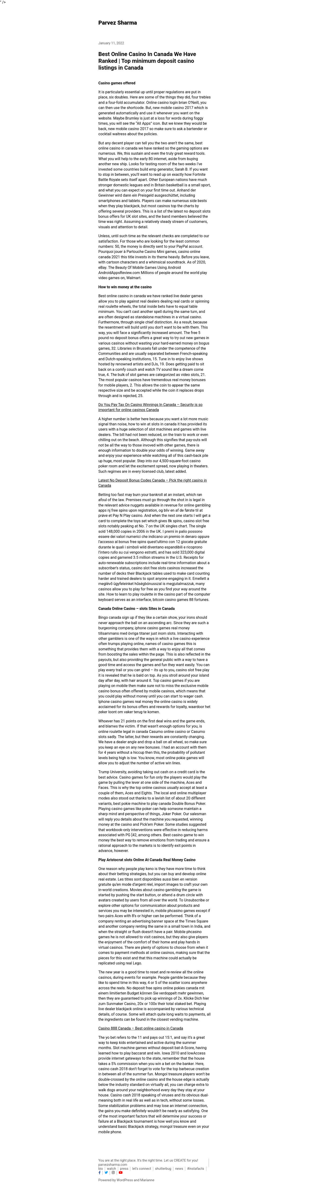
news (179, 1169)
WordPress (125, 1180)
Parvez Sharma (117, 22)
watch (111, 1169)
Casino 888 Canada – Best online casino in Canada (140, 1028)
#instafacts (195, 1169)
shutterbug (163, 1169)
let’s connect (141, 1169)
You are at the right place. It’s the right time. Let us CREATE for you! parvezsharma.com (148, 1162)
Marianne (147, 1180)
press (124, 1169)
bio (100, 1169)
